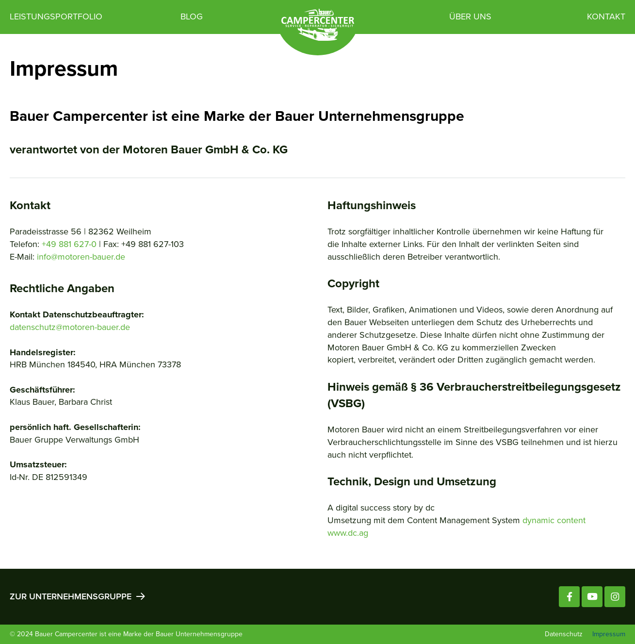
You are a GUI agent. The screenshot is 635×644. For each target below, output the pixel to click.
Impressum (608, 634)
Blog (191, 16)
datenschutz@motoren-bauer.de (70, 327)
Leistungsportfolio (56, 16)
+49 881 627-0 (69, 244)
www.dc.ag (347, 533)
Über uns (470, 16)
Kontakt (606, 16)
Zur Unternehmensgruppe (77, 596)
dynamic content (554, 520)
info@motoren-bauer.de (81, 256)
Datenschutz (564, 634)
